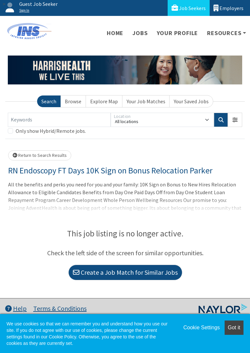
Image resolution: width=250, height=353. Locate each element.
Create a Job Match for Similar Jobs (125, 272)
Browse (73, 101)
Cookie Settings (201, 327)
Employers (228, 8)
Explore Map (104, 101)
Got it (234, 327)
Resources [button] (224, 33)
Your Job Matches (146, 101)
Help (16, 308)
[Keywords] (59, 120)
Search (48, 101)
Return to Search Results (40, 155)
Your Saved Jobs (191, 101)
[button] (235, 120)
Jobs (139, 33)
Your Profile (177, 33)
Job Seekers (189, 8)
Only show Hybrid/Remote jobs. (51, 131)
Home (115, 33)
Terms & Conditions (60, 308)
